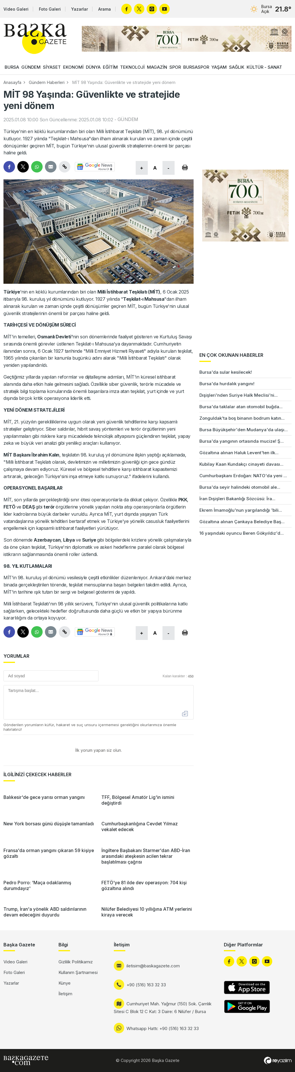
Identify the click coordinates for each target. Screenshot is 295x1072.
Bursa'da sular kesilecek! (225, 372)
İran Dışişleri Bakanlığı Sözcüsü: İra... (237, 498)
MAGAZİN (157, 67)
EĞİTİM (110, 67)
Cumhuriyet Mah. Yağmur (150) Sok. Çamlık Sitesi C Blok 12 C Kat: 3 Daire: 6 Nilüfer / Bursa (162, 1007)
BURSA (12, 67)
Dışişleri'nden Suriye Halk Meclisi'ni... (238, 395)
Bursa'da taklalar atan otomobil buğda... (241, 406)
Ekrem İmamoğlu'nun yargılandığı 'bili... (240, 510)
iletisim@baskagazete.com (153, 966)
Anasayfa (12, 82)
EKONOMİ (73, 67)
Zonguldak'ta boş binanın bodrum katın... (242, 418)
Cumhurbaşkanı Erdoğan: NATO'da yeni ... (243, 475)
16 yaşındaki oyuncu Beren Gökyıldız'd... (241, 533)
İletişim (65, 993)
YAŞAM (219, 67)
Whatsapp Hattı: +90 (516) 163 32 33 (162, 1028)
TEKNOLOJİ (132, 67)
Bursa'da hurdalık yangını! (226, 383)
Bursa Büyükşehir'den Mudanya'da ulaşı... (243, 429)
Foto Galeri (50, 9)
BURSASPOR (196, 67)
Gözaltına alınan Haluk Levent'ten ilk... (239, 452)
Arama (104, 9)
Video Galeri (16, 9)
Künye (64, 983)
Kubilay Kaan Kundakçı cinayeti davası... (241, 464)
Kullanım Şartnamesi (78, 972)
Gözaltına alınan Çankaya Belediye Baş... (242, 521)
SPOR (175, 67)
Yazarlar (79, 9)
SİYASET (52, 67)
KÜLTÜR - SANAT (264, 67)
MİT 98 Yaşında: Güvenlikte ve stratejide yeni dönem (123, 82)
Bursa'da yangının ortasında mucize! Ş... (241, 441)
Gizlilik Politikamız (75, 961)
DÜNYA (93, 67)
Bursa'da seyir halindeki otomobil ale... (239, 487)
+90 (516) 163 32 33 (146, 984)
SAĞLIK (236, 67)
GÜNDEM (31, 67)
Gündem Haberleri (47, 82)
